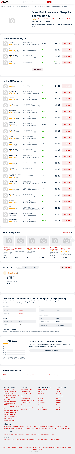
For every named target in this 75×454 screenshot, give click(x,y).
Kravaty (58, 389)
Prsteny (40, 396)
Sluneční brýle (59, 396)
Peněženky (59, 393)
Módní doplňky (21, 6)
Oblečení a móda (11, 6)
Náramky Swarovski (26, 393)
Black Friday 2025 (64, 428)
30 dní (19, 267)
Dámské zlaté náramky (27, 407)
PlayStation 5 (41, 426)
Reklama (70, 447)
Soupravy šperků (42, 404)
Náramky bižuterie (31, 374)
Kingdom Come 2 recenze (32, 434)
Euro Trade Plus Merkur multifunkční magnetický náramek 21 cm (10, 403)
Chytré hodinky (7, 426)
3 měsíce (26, 267)
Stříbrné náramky (25, 398)
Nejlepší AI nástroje (55, 439)
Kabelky (58, 391)
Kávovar (64, 426)
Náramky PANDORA (26, 389)
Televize (59, 426)
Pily (33, 428)
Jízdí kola (44, 428)
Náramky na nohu (25, 409)
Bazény (56, 428)
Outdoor (51, 428)
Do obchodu (67, 43)
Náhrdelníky (41, 393)
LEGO (34, 426)
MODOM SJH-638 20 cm (10, 414)
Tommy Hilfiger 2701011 (10, 393)
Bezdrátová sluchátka (18, 426)
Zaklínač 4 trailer (19, 434)
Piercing (40, 407)
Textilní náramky (53, 374)
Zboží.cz (3, 6)
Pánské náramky (25, 391)
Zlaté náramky (24, 396)
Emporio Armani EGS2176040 (11, 395)
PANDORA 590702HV (9, 420)
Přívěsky (40, 400)
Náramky (34, 6)
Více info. (11, 359)
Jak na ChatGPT (31, 439)
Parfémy (28, 428)
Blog (20, 447)
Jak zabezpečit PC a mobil (48, 434)
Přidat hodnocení (13, 215)
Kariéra (40, 449)
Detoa (21, 310)
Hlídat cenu (66, 267)
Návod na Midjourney (42, 439)
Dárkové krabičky (42, 409)
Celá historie (34, 267)
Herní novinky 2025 (9, 434)
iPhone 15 (28, 426)
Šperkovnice (41, 402)
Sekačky (38, 428)
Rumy (22, 428)
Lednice (6, 428)
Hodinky (58, 398)
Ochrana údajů (36, 447)
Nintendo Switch (50, 426)
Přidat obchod (6, 447)
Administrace (27, 447)
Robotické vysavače (14, 428)
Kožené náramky (25, 402)
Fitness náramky (42, 389)
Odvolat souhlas (61, 447)
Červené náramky (25, 404)
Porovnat (54, 19)
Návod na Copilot (20, 439)
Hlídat (61, 19)
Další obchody (37, 69)
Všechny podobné (66, 232)
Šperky (28, 6)
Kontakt (35, 449)
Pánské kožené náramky (27, 400)
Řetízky (40, 391)
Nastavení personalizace (49, 447)
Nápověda (14, 447)
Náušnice (40, 398)
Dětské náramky (7, 374)
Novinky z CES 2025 (9, 439)
